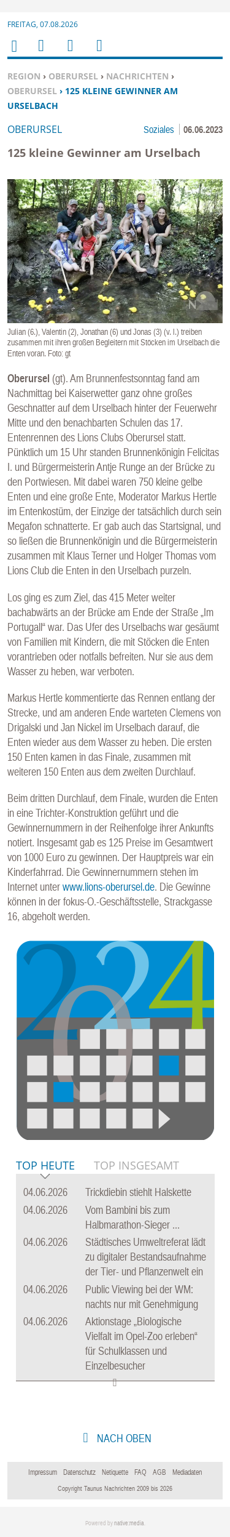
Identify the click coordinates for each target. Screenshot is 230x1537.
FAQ (140, 1472)
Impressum (42, 1472)
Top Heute (45, 1166)
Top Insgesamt (136, 1165)
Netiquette (115, 1472)
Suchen (68, 53)
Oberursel (73, 76)
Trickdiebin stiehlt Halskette (138, 1192)
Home (13, 54)
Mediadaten (187, 1472)
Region (23, 76)
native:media (129, 1523)
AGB (159, 1472)
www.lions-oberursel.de (109, 886)
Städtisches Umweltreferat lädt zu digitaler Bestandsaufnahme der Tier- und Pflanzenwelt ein (145, 1256)
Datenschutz (79, 1472)
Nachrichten (137, 76)
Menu (40, 53)
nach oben (122, 1438)
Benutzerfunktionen (98, 53)
